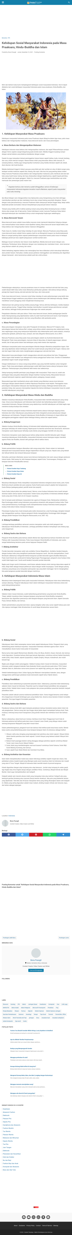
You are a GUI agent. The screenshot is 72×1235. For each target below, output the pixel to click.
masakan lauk (46, 1018)
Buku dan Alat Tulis (9, 1170)
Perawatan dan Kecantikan (12, 1154)
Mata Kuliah (15, 1007)
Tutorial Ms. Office (60, 1014)
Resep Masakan (7, 1011)
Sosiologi (28, 1014)
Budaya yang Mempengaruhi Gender (21, 1048)
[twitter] (22, 835)
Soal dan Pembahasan (9, 1014)
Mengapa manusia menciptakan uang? (21, 1084)
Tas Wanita (6, 1131)
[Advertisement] (36, 21)
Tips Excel (43, 1014)
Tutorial (50, 1014)
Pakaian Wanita (8, 1135)
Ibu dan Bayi (7, 1160)
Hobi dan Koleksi (8, 1157)
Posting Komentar (39, 52)
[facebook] (9, 835)
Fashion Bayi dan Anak (10, 1163)
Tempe (36, 1014)
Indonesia (11, 816)
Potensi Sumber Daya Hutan (15, 471)
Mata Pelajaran (25, 1007)
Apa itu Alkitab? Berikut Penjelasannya (21, 1039)
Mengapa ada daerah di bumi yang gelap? (22, 1093)
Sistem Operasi (39, 1011)
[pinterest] (36, 835)
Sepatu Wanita (8, 1141)
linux (37, 1018)
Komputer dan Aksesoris (11, 1167)
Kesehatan (43, 1004)
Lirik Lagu (64, 1004)
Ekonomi (5, 1004)
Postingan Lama (64, 937)
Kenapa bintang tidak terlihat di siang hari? (23, 1066)
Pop (57, 1007)
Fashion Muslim (8, 1128)
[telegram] (63, 835)
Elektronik (6, 1115)
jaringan (31, 1018)
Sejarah (30, 1011)
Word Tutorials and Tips (20, 1018)
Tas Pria (5, 1144)
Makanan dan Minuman (11, 1138)
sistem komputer (8, 1021)
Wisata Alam (6, 1018)
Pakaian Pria (7, 1118)
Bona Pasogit (36, 960)
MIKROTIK (6, 1007)
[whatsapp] (50, 835)
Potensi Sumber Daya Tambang (16, 468)
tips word (18, 1021)
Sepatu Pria (7, 1122)
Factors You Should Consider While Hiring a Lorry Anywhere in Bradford (31, 1030)
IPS (19, 1004)
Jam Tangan (7, 1147)
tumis (25, 1021)
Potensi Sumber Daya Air (14, 474)
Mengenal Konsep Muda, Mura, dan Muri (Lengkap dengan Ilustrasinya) (31, 1075)
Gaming (13, 1004)
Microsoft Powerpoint (39, 1007)
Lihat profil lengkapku (36, 970)
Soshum (21, 1014)
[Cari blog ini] (69, 2)
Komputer (51, 1004)
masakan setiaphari (58, 1018)
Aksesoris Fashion (9, 1112)
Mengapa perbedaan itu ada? (19, 1057)
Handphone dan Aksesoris (11, 1125)
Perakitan (50, 1007)
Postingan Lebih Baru (9, 937)
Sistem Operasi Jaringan (53, 1011)
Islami (24, 1004)
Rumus (23, 1011)
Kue (58, 1004)
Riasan (17, 1011)
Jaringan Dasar (32, 1004)
